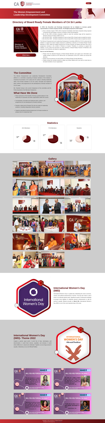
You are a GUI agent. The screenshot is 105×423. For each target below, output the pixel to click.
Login (88, 3)
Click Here (26, 55)
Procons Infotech (58, 421)
